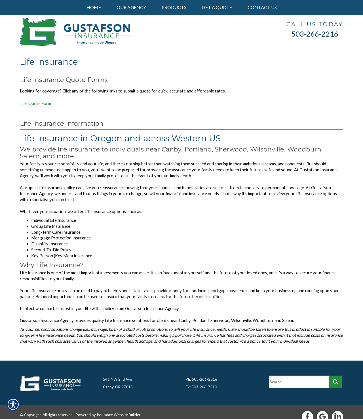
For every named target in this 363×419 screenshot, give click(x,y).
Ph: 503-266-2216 (201, 370)
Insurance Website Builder (118, 405)
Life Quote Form (35, 103)
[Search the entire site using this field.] (299, 373)
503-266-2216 (314, 34)
